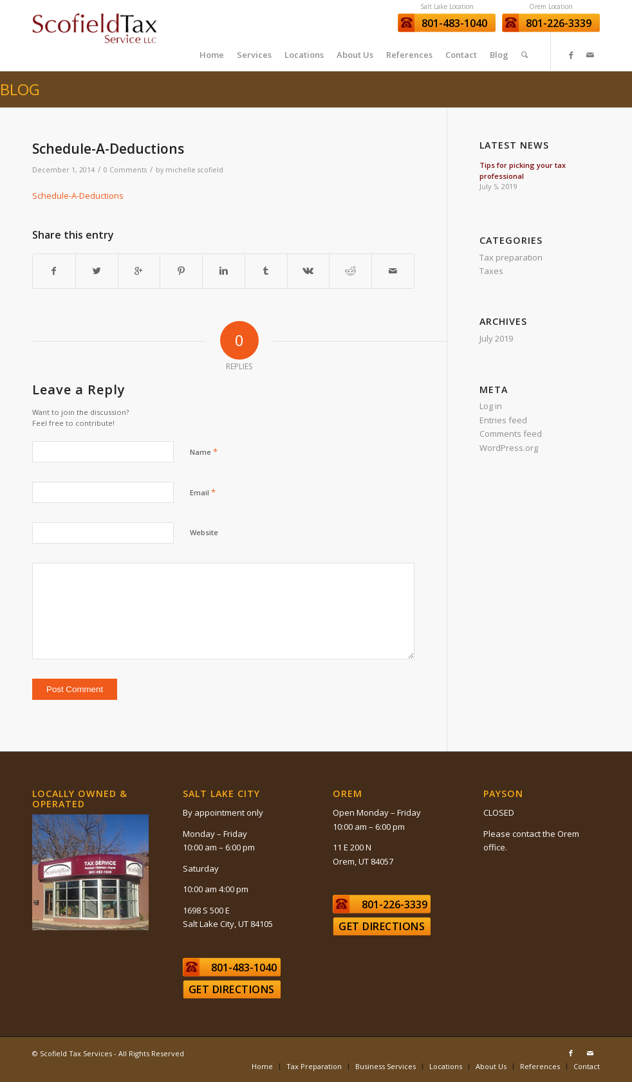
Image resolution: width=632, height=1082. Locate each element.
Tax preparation (511, 257)
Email (203, 492)
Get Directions (232, 989)
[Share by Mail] (393, 271)
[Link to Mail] (590, 54)
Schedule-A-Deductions (108, 149)
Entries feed (503, 420)
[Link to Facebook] (571, 54)
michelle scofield (194, 169)
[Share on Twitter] (97, 271)
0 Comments (125, 169)
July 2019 (496, 338)
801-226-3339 (558, 23)
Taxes (491, 271)
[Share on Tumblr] (266, 271)
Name (204, 451)
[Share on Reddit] (350, 271)
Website (204, 532)
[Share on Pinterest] (181, 271)
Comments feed (510, 433)
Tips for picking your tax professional (522, 170)
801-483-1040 (454, 23)
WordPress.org (508, 448)
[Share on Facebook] (54, 271)
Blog (20, 89)
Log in (490, 406)
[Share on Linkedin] (224, 271)
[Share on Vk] (309, 271)
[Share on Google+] (139, 271)
